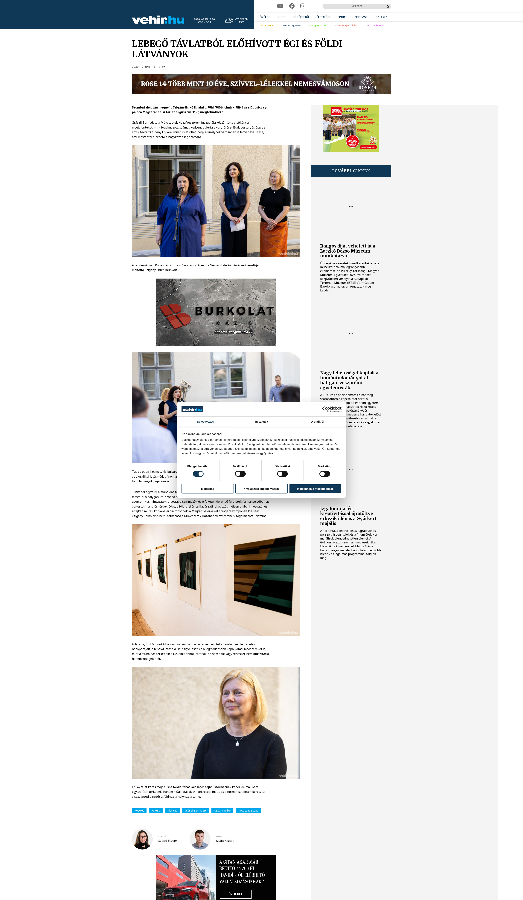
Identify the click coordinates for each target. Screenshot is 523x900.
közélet (139, 810)
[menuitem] (264, 17)
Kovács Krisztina (248, 810)
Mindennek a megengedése (315, 488)
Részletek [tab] (261, 421)
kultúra (156, 810)
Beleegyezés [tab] (205, 421)
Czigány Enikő (222, 810)
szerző (162, 836)
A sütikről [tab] (317, 421)
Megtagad (207, 488)
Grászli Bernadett (195, 810)
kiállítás (172, 810)
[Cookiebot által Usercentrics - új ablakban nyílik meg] (325, 409)
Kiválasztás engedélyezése (262, 488)
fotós (219, 836)
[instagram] (302, 6)
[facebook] (292, 6)
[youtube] (280, 6)
